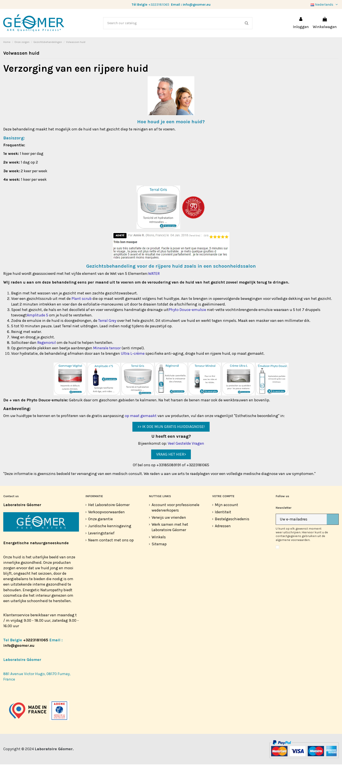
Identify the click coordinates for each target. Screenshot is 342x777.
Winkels (159, 549)
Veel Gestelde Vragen (186, 456)
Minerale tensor (107, 360)
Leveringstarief (101, 545)
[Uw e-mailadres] (301, 532)
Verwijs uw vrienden (169, 530)
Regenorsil (46, 355)
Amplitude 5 (37, 327)
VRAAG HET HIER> (171, 467)
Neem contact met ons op (111, 552)
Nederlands (325, 4)
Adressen (223, 538)
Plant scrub (82, 311)
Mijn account (226, 517)
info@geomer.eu (196, 4)
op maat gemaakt (141, 428)
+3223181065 (158, 4)
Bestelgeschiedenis (232, 531)
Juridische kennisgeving (109, 538)
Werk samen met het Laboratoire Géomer (170, 540)
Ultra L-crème (133, 366)
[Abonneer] (333, 532)
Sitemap (159, 556)
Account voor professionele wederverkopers (175, 520)
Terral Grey (107, 333)
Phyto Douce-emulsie (187, 322)
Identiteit (223, 524)
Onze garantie (100, 531)
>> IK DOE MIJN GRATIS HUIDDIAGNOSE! (171, 439)
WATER (154, 286)
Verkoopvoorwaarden (106, 524)
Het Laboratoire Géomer (109, 517)
